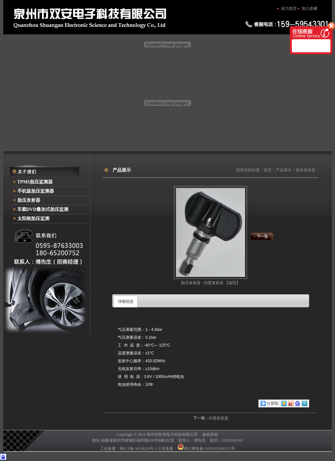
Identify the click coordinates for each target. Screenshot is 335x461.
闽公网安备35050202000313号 (206, 448)
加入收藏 (309, 8)
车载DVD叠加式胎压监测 (42, 209)
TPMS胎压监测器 (35, 181)
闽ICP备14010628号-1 (138, 448)
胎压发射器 (28, 200)
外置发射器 (218, 418)
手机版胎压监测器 (35, 191)
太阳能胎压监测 (33, 218)
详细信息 (125, 301)
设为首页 (289, 8)
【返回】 (232, 283)
